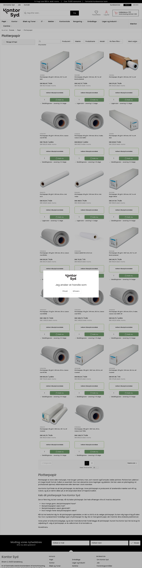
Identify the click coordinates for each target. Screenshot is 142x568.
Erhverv (76, 291)
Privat (65, 291)
